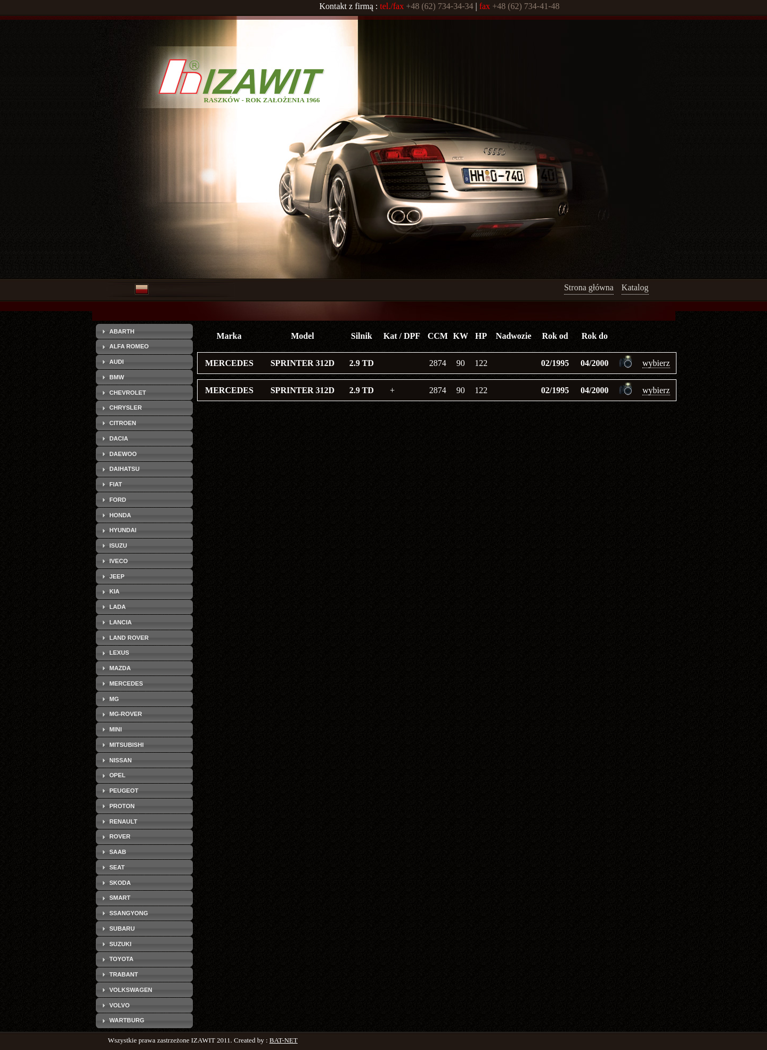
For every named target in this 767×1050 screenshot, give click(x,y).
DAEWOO (123, 454)
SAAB (117, 852)
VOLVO (119, 1005)
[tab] (144, 331)
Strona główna (589, 287)
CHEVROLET (127, 392)
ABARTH (121, 331)
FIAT (115, 484)
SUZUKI (120, 944)
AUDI (116, 362)
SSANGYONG (128, 913)
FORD (117, 499)
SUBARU (122, 928)
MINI (115, 729)
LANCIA (120, 622)
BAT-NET (284, 1040)
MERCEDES (126, 683)
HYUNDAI (122, 530)
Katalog (635, 287)
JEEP (117, 576)
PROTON (122, 806)
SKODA (119, 883)
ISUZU (118, 545)
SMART (119, 897)
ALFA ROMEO (129, 346)
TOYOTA (121, 959)
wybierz (656, 363)
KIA (114, 591)
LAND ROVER (129, 637)
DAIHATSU (124, 469)
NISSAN (120, 760)
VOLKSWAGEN (130, 990)
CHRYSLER (125, 407)
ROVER (119, 836)
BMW (116, 377)
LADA (117, 607)
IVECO (118, 561)
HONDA (120, 515)
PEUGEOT (123, 790)
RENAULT (123, 821)
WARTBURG (126, 1020)
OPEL (117, 775)
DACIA (118, 438)
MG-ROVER (125, 714)
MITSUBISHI (126, 745)
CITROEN (122, 423)
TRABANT (123, 974)
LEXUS (119, 652)
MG (114, 699)
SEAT (117, 867)
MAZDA (119, 668)
